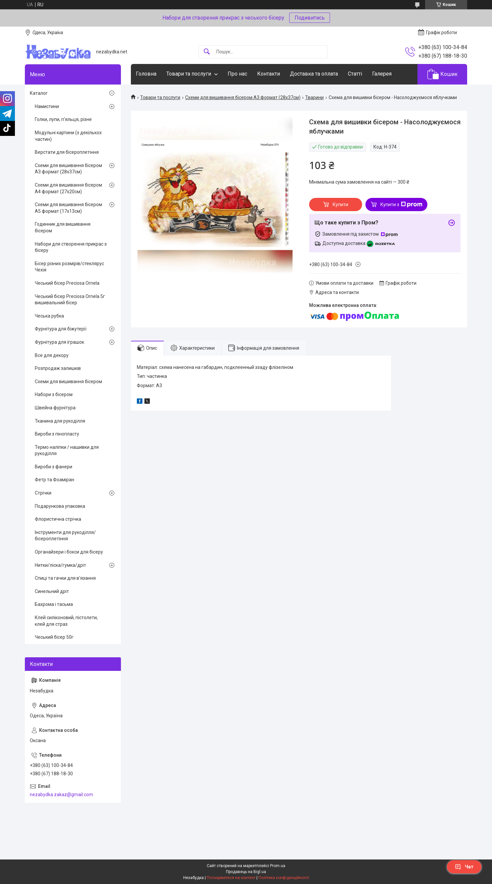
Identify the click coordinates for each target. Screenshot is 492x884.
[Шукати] (206, 52)
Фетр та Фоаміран (54, 479)
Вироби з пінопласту (57, 434)
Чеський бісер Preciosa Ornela (67, 283)
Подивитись (310, 18)
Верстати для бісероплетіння (67, 152)
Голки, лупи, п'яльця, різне (63, 119)
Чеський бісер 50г (54, 637)
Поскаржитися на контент (231, 877)
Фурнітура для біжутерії (60, 328)
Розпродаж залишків (58, 368)
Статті (355, 74)
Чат (464, 867)
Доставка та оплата (314, 74)
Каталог (39, 93)
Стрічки (43, 493)
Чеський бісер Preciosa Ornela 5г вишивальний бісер (70, 300)
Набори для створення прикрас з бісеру (71, 247)
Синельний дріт (52, 591)
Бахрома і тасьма (54, 604)
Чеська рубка (49, 316)
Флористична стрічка (58, 519)
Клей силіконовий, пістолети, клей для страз (66, 621)
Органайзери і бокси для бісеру (69, 552)
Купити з (401, 204)
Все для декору (52, 355)
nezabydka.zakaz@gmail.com (61, 794)
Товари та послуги (188, 74)
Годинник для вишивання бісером (62, 227)
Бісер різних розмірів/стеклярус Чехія (69, 267)
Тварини (314, 97)
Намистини (47, 106)
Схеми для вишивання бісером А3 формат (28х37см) (243, 97)
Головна (146, 74)
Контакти (268, 74)
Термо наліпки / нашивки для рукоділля (67, 450)
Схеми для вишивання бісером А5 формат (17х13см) (68, 208)
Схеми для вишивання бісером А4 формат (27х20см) (68, 188)
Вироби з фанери (53, 466)
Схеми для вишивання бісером (68, 381)
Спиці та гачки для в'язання (65, 578)
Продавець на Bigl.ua (246, 871)
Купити (340, 204)
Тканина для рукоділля (60, 421)
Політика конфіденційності (283, 877)
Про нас (237, 74)
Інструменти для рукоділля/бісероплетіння (65, 536)
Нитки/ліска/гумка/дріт (60, 565)
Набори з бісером (54, 394)
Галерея (382, 74)
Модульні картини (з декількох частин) (68, 136)
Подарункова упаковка (60, 506)
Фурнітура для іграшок (59, 342)
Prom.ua (277, 865)
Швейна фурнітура (55, 407)
